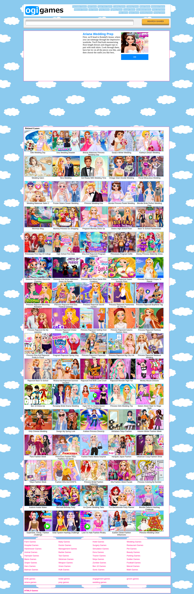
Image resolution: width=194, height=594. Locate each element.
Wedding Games (134, 542)
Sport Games (134, 13)
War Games (123, 13)
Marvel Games (133, 566)
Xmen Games (64, 566)
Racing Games (159, 13)
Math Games (132, 570)
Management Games (68, 549)
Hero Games (30, 566)
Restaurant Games (135, 545)
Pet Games (132, 549)
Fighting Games (116, 9)
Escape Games (129, 9)
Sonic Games (98, 570)
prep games (64, 582)
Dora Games (98, 552)
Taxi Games (64, 556)
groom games (133, 579)
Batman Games (31, 570)
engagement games (101, 579)
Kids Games (93, 9)
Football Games (134, 563)
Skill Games (92, 6)
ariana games (30, 582)
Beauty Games (133, 552)
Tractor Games (99, 556)
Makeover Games (80, 9)
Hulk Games (64, 570)
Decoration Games (80, 6)
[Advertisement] (49, 53)
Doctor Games (65, 545)
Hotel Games (98, 542)
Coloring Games (133, 6)
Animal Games (30, 552)
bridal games (64, 579)
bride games (29, 579)
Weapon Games (66, 563)
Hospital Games (31, 545)
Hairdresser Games (33, 549)
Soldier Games (133, 559)
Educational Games (143, 9)
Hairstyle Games (31, 556)
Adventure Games (158, 6)
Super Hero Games (105, 6)
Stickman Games (66, 559)
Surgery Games (99, 545)
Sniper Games (30, 563)
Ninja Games (98, 559)
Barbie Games (65, 552)
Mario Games (30, 559)
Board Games (145, 6)
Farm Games (30, 542)
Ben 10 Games (99, 566)
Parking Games (133, 556)
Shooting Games (146, 13)
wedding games (99, 582)
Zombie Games (99, 563)
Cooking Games (119, 6)
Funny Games (104, 9)
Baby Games (64, 542)
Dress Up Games (158, 9)
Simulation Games (101, 549)
